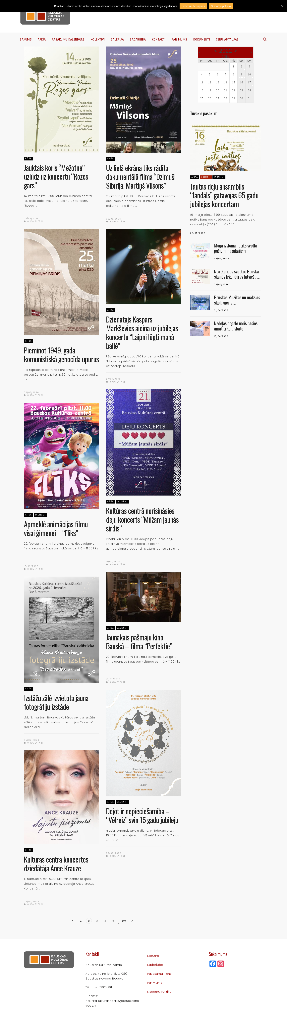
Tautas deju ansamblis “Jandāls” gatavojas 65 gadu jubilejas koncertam (224, 195)
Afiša (42, 40)
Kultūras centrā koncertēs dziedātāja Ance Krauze (56, 864)
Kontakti (159, 40)
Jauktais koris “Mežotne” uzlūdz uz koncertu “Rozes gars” (56, 176)
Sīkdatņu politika (159, 992)
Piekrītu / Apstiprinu (193, 6)
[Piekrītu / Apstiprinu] (282, 6)
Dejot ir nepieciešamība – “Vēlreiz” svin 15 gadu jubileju (142, 815)
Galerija (117, 40)
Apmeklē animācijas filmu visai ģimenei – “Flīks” (56, 528)
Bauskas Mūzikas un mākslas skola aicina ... (237, 300)
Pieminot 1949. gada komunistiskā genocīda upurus (61, 354)
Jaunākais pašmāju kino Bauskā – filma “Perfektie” (139, 641)
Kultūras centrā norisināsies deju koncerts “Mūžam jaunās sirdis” (142, 519)
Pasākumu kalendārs (68, 40)
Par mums (179, 40)
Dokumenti (201, 40)
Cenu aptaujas (227, 40)
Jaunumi (122, 501)
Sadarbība (138, 40)
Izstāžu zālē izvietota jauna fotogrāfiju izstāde (56, 702)
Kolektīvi (98, 40)
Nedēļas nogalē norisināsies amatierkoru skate (236, 326)
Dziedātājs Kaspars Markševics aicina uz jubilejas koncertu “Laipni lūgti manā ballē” (142, 332)
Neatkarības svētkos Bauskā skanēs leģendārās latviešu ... (236, 274)
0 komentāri (33, 221)
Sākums (26, 40)
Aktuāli (205, 177)
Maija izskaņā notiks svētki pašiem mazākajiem (235, 248)
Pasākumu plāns (159, 974)
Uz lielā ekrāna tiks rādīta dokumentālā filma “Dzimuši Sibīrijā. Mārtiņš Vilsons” (141, 176)
